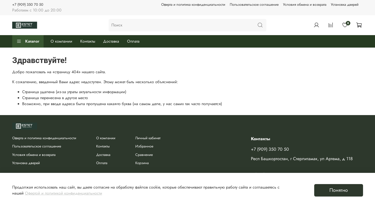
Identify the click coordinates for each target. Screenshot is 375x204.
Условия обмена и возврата (304, 4)
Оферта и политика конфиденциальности (193, 4)
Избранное (144, 146)
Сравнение (144, 154)
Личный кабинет (147, 138)
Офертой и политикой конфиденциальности (63, 193)
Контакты (87, 41)
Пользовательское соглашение (254, 4)
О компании (61, 41)
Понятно (338, 190)
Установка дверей (345, 4)
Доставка (111, 41)
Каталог (27, 41)
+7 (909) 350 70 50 (27, 4)
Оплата (133, 41)
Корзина (142, 162)
